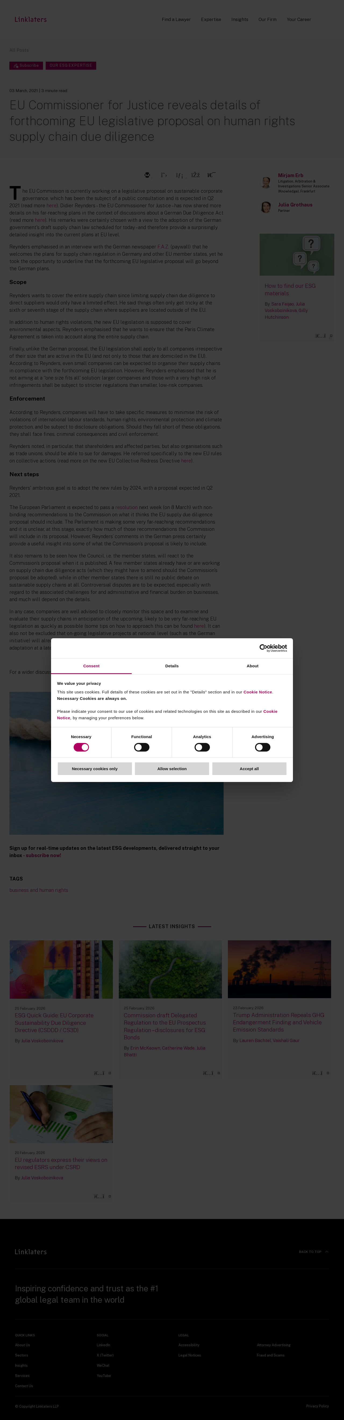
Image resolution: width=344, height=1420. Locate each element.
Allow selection (172, 768)
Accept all (249, 768)
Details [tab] (172, 665)
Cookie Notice (257, 691)
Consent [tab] (91, 665)
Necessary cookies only (94, 768)
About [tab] (253, 665)
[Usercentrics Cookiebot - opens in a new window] (263, 648)
